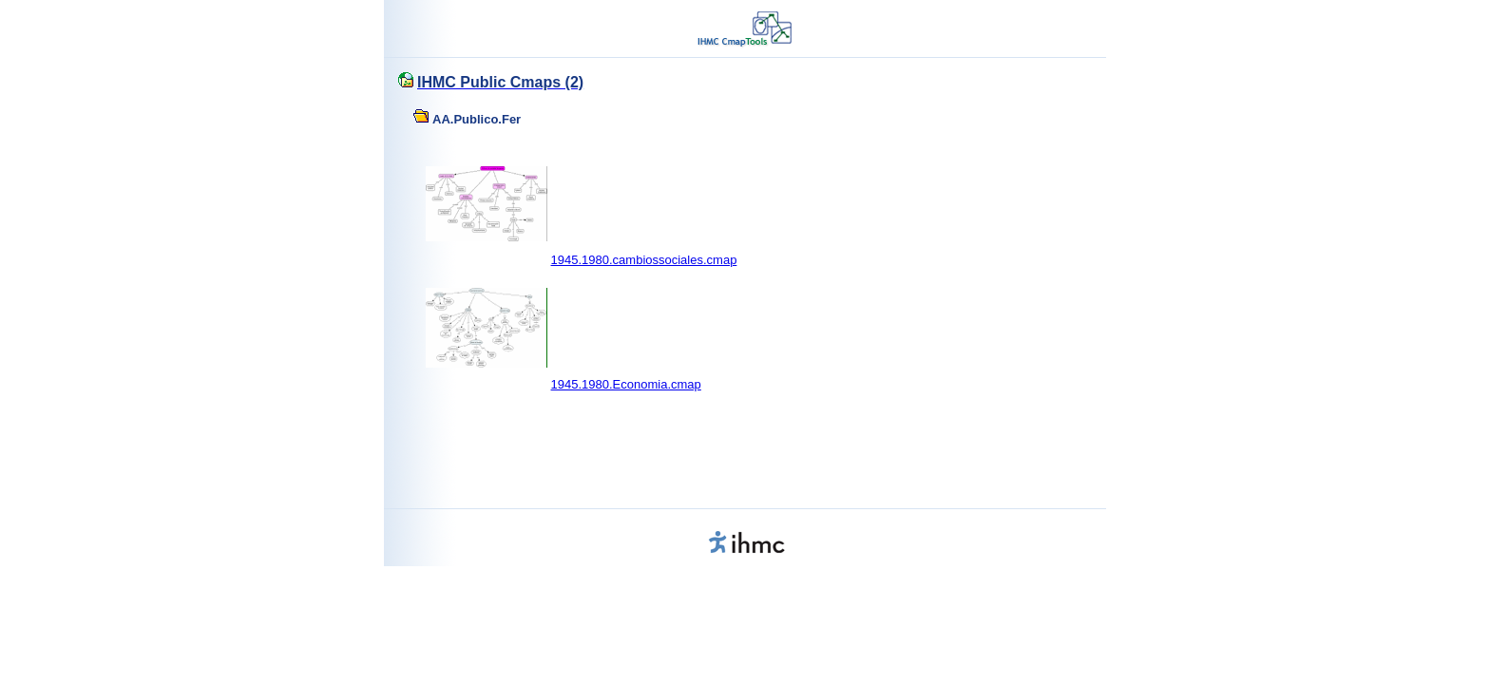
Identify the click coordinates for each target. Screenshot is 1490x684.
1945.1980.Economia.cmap (626, 384)
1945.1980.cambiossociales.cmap (644, 260)
